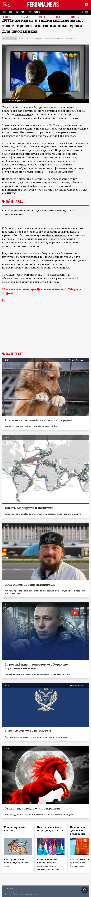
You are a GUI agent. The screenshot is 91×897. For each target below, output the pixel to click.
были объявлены (56, 235)
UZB (29, 12)
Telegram (73, 289)
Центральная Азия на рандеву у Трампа (50, 829)
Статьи (25, 17)
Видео (42, 17)
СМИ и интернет (36, 38)
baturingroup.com (31, 894)
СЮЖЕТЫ (75, 17)
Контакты (9, 888)
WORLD (37, 12)
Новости (7, 17)
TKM (23, 12)
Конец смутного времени (14, 829)
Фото (58, 17)
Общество (23, 38)
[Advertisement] (45, 331)
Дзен (9, 293)
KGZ (10, 12)
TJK (17, 12)
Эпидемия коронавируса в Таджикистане (62, 38)
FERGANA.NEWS (43, 5)
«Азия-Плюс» (23, 114)
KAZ (4, 12)
